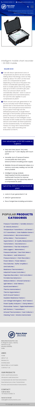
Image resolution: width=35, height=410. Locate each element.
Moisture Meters (9, 281)
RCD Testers (27, 301)
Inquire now (8, 69)
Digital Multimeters (26, 306)
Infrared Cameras (23, 281)
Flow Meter (30, 13)
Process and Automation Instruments (13, 385)
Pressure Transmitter (11, 224)
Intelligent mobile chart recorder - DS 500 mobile (20, 15)
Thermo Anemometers (12, 289)
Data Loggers (8, 249)
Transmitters (19, 309)
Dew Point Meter (24, 252)
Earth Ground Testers (11, 295)
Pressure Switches (10, 252)
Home (9, 11)
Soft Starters (8, 309)
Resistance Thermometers (13, 269)
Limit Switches (8, 267)
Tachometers (8, 244)
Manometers (19, 249)
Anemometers (9, 235)
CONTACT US (5, 368)
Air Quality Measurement (23, 241)
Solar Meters (18, 284)
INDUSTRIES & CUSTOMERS (9, 365)
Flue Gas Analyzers (21, 247)
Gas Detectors (20, 244)
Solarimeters (8, 247)
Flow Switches (8, 264)
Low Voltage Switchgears (12, 301)
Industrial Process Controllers (14, 272)
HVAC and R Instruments (9, 375)
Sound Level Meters (10, 286)
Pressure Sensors (10, 258)
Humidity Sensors (26, 224)
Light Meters (8, 284)
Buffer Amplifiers (21, 264)
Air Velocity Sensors (11, 227)
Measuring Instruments (20, 13)
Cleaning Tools (9, 315)
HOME (3, 356)
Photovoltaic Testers (11, 306)
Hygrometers (8, 241)
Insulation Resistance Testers (14, 298)
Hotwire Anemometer (23, 315)
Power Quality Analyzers (12, 304)
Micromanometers (22, 235)
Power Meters (8, 261)
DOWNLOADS (5, 363)
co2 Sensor (28, 230)
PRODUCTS (5, 360)
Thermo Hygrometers (11, 292)
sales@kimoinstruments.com (25, 2)
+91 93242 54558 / (7, 2)
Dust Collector (27, 312)
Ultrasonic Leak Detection (9, 377)
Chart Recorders (23, 258)
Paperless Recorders (11, 275)
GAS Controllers (25, 275)
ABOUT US (4, 358)
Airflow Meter (8, 238)
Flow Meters (8, 255)
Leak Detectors (19, 255)
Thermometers (20, 238)
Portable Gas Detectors (12, 278)
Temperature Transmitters (13, 230)
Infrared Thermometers (12, 312)
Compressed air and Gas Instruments (23, 11)
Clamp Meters (27, 304)
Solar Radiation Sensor (25, 232)
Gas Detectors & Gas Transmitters (13, 382)
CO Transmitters (9, 232)
